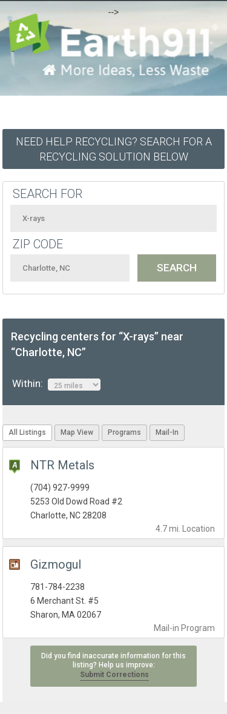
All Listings (27, 432)
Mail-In (167, 432)
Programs (124, 432)
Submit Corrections (114, 674)
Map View (77, 432)
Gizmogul (55, 564)
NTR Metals (62, 465)
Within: (56, 384)
